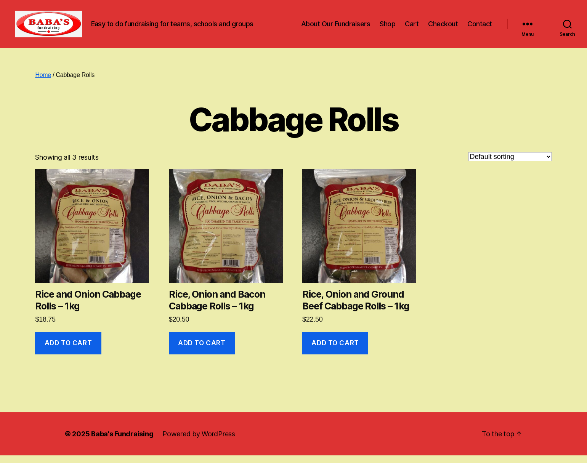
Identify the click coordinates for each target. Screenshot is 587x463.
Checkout (443, 28)
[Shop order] (510, 164)
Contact (479, 28)
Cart (412, 28)
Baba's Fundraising (122, 441)
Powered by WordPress (198, 441)
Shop (387, 28)
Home (43, 82)
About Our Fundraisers (335, 28)
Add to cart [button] (68, 350)
